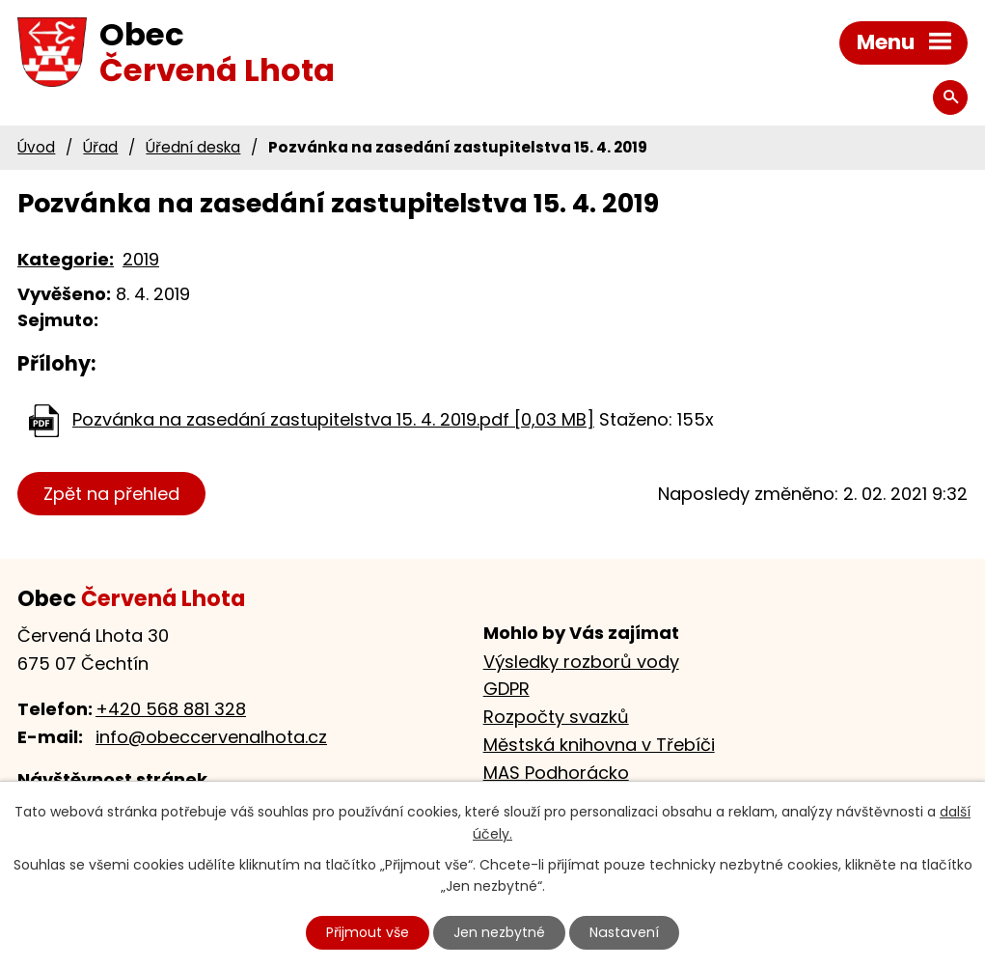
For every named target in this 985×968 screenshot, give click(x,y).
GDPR (506, 689)
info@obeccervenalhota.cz (211, 737)
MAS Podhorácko (556, 773)
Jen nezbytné (500, 932)
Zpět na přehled (111, 494)
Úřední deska (193, 147)
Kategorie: (65, 259)
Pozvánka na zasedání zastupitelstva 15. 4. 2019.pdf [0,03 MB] (333, 419)
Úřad (100, 147)
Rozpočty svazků (556, 717)
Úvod (36, 147)
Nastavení (624, 932)
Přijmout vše (368, 932)
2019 (141, 259)
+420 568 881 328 (171, 709)
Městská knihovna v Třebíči (599, 745)
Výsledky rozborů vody (581, 662)
